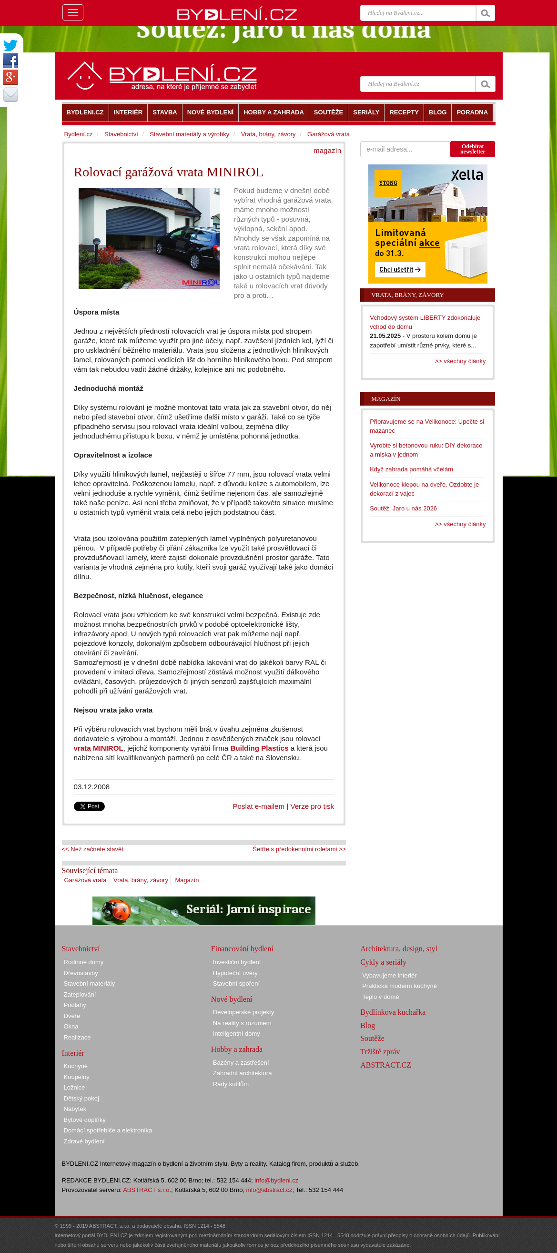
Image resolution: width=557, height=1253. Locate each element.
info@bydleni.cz (276, 1180)
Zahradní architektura (242, 1073)
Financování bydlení (242, 949)
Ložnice (74, 1087)
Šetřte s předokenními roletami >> (299, 849)
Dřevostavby (81, 973)
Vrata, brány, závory (140, 880)
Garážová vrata (85, 880)
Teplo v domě (380, 996)
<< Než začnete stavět (92, 849)
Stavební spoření (236, 983)
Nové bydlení (232, 999)
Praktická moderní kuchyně (399, 985)
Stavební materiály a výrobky (189, 134)
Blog (367, 1025)
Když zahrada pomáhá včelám (411, 469)
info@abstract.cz (269, 1189)
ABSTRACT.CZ (385, 1065)
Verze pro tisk (312, 806)
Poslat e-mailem (259, 806)
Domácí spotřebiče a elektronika (108, 1130)
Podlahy (75, 1005)
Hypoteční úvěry (235, 973)
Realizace (77, 1037)
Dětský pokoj (81, 1098)
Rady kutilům (231, 1084)
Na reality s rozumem (242, 1023)
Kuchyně (76, 1066)
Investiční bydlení (237, 962)
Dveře (72, 1015)
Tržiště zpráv (380, 1052)
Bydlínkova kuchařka (392, 1012)
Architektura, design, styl (398, 949)
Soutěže (372, 1038)
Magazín (187, 880)
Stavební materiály (89, 983)
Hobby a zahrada (237, 1049)
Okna (71, 1026)
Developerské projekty (243, 1012)
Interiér (73, 1053)
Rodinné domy (84, 962)
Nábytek (75, 1108)
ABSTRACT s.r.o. (147, 1189)
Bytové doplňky (85, 1119)
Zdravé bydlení (84, 1141)
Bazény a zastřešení (241, 1062)
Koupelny (77, 1076)
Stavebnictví (121, 134)
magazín (327, 150)
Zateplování (80, 994)
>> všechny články (460, 361)
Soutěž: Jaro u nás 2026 (403, 508)
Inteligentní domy (236, 1033)
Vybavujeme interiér (389, 975)
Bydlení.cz (78, 134)
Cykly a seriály (383, 962)
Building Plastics (261, 748)
